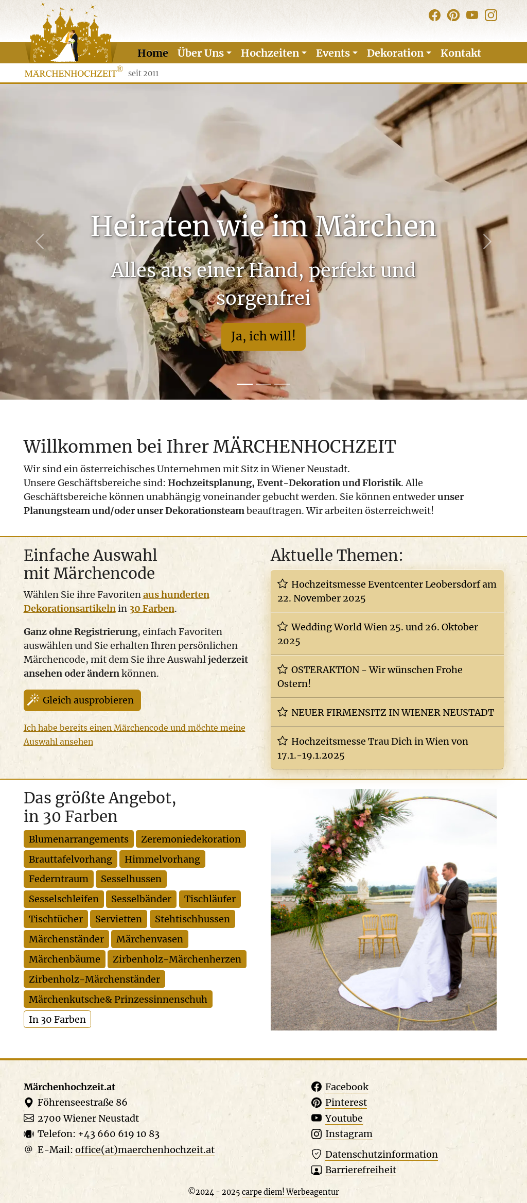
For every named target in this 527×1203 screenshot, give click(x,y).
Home (152, 53)
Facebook (346, 1087)
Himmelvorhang (162, 859)
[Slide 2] (263, 384)
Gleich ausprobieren (88, 700)
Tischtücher (56, 919)
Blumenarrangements (79, 839)
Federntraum (59, 879)
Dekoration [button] (395, 53)
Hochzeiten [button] (270, 53)
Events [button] (333, 53)
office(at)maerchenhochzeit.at (145, 1150)
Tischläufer (210, 899)
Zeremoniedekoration (191, 839)
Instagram (349, 1134)
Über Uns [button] (201, 53)
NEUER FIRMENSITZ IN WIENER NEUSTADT (392, 712)
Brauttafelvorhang (70, 859)
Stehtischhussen (192, 919)
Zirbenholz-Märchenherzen (177, 959)
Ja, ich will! (263, 336)
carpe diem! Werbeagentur (290, 1192)
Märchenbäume (64, 959)
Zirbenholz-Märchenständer (94, 979)
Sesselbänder (141, 899)
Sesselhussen (131, 879)
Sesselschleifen (64, 899)
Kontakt (461, 53)
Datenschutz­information (381, 1154)
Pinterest (346, 1102)
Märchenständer (66, 939)
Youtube (344, 1118)
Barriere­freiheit (360, 1170)
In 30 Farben (57, 1019)
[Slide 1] (245, 384)
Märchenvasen (149, 939)
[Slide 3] (282, 384)
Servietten (118, 919)
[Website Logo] (74, 40)
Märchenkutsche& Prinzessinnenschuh (118, 999)
